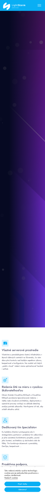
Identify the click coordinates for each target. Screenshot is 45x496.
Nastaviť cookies (11, 477)
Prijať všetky (22, 484)
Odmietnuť (22, 489)
